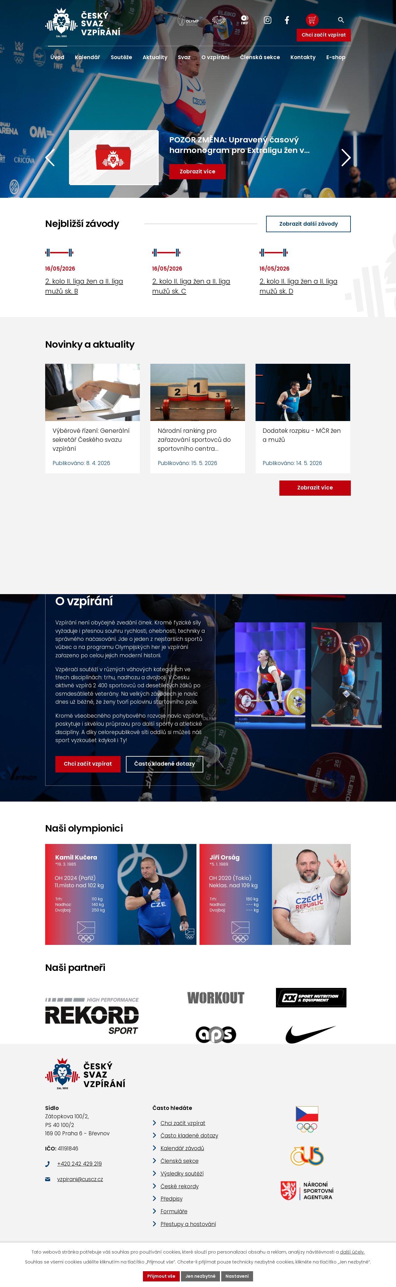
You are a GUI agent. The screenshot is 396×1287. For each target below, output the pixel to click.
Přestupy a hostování (188, 1224)
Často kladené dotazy (164, 763)
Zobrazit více (315, 487)
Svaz (184, 57)
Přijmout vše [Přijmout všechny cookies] (161, 1276)
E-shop (336, 57)
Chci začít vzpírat (324, 35)
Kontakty (303, 57)
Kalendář (87, 57)
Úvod (57, 57)
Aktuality (155, 57)
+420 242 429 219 (79, 1163)
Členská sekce (260, 57)
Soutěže (121, 57)
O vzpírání (215, 57)
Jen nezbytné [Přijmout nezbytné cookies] (200, 1276)
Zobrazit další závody (308, 224)
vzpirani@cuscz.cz (80, 1179)
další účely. (352, 1252)
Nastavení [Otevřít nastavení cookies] (237, 1276)
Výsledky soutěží (182, 1173)
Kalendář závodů (182, 1148)
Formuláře (174, 1211)
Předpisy (172, 1198)
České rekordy (180, 1186)
